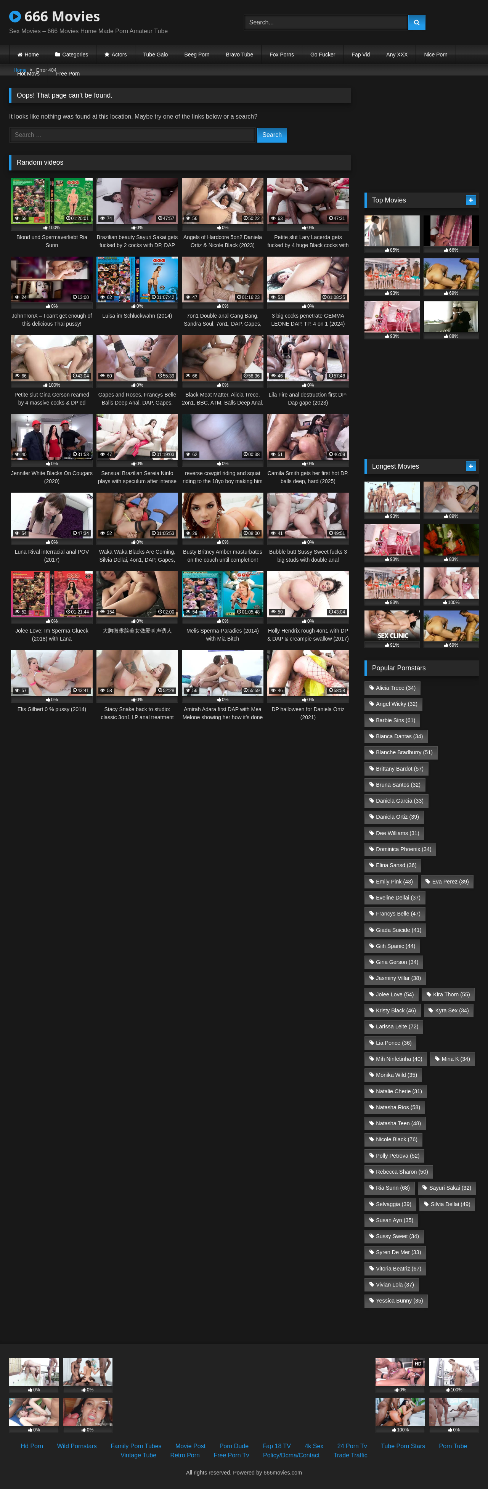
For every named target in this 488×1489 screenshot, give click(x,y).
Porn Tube (453, 1446)
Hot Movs (28, 74)
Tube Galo (155, 54)
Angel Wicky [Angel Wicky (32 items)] (396, 704)
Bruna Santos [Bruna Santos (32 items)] (398, 785)
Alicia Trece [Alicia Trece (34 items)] (396, 688)
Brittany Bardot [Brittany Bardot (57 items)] (400, 769)
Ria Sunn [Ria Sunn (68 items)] (393, 1188)
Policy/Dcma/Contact (291, 1455)
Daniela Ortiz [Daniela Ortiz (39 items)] (397, 817)
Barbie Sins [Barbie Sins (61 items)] (395, 720)
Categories (75, 54)
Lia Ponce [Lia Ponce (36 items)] (394, 1043)
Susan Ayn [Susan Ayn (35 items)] (394, 1220)
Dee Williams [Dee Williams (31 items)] (397, 833)
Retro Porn (185, 1455)
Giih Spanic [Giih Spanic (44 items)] (395, 946)
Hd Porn (32, 1446)
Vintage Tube (138, 1455)
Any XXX (397, 54)
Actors (119, 54)
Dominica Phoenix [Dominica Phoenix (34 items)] (404, 849)
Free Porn (68, 74)
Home (32, 54)
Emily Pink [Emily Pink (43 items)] (394, 882)
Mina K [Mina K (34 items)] (456, 1059)
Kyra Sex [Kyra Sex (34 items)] (452, 1010)
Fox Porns (282, 54)
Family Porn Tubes (136, 1446)
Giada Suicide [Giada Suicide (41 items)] (398, 930)
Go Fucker (322, 54)
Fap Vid (361, 54)
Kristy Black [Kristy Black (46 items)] (396, 1010)
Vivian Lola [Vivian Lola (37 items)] (395, 1285)
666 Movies (54, 16)
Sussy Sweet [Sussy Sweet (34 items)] (397, 1236)
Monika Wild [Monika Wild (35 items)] (396, 1075)
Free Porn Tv (231, 1455)
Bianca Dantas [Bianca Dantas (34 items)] (399, 736)
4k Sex (314, 1446)
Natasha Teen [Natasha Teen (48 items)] (398, 1123)
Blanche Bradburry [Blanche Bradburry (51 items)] (404, 752)
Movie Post (190, 1446)
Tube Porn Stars (403, 1446)
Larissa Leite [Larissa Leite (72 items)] (397, 1026)
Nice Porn (435, 54)
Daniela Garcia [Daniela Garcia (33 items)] (400, 801)
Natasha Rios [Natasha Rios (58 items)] (398, 1107)
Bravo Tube (240, 54)
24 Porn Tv (352, 1446)
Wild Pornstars (77, 1446)
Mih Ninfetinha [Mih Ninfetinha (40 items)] (399, 1059)
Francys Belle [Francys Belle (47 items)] (398, 914)
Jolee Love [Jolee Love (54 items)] (395, 994)
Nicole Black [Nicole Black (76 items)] (396, 1139)
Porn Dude (234, 1446)
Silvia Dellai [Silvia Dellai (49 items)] (450, 1204)
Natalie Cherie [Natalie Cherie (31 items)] (399, 1091)
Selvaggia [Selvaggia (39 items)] (393, 1204)
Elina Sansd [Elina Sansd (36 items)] (396, 865)
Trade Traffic (351, 1455)
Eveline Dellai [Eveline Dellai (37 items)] (398, 898)
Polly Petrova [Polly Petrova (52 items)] (397, 1156)
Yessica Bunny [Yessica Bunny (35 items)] (399, 1301)
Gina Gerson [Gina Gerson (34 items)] (397, 962)
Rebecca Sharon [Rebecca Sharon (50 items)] (402, 1172)
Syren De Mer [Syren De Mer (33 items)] (398, 1252)
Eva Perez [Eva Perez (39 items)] (450, 882)
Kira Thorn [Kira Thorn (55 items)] (451, 994)
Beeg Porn (196, 54)
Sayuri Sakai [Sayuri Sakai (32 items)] (450, 1188)
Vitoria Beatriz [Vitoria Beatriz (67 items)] (398, 1269)
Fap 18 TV (277, 1446)
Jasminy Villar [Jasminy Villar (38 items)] (398, 978)
